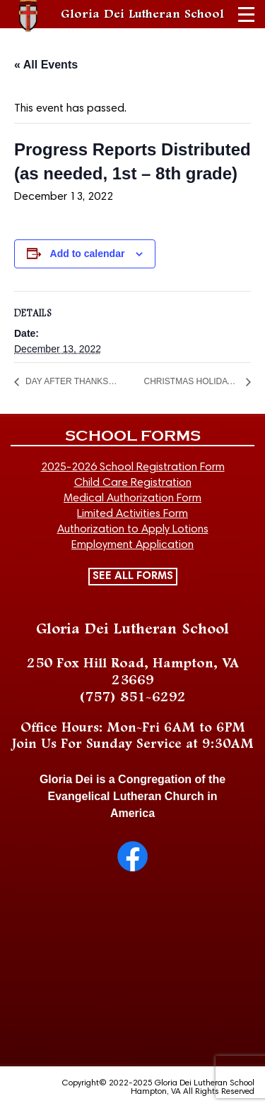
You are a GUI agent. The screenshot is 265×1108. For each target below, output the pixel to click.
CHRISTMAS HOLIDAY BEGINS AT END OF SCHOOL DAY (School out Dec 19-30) (192, 381)
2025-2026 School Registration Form (133, 467)
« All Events (46, 65)
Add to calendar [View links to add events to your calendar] (87, 253)
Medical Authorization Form (132, 498)
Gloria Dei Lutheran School (142, 14)
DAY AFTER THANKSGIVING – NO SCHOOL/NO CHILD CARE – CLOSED (73, 381)
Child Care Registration (133, 483)
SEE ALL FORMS (133, 576)
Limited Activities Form (132, 514)
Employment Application (132, 545)
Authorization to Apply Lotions (132, 529)
